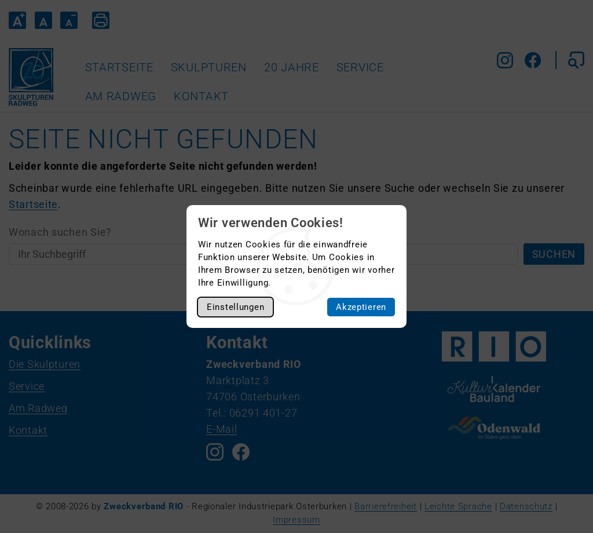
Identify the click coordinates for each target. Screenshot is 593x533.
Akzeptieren (361, 307)
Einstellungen (235, 307)
